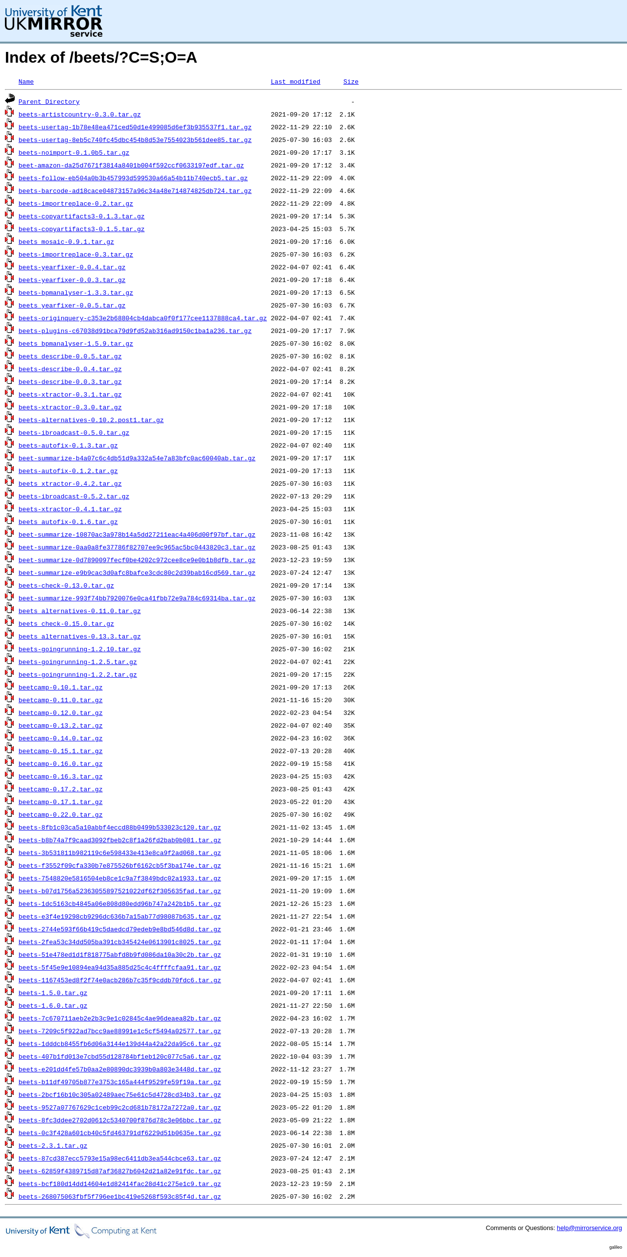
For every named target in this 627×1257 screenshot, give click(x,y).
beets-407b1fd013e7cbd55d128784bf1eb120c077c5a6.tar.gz (120, 1056)
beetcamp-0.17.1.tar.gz (61, 801)
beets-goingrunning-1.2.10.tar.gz (80, 648)
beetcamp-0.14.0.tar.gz (61, 738)
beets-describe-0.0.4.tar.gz (70, 368)
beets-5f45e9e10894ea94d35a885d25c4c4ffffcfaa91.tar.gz (120, 967)
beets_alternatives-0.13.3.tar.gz (80, 636)
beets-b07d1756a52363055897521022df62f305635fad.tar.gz (120, 890)
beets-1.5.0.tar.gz (53, 992)
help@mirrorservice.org (589, 1228)
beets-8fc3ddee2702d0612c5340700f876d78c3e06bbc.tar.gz (120, 1119)
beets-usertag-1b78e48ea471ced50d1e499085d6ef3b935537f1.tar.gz (135, 126)
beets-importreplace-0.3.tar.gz (76, 254)
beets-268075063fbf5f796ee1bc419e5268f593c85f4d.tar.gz (120, 1196)
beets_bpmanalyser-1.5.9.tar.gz (76, 343)
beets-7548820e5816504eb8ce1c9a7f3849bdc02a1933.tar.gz (120, 878)
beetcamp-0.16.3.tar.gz (61, 776)
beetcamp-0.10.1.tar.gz (61, 687)
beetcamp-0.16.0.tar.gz (61, 763)
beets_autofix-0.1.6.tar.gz (68, 521)
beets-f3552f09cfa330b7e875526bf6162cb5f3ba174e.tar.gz (120, 865)
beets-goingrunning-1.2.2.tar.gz (78, 674)
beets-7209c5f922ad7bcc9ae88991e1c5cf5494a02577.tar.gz (120, 1030)
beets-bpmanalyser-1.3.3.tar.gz (76, 292)
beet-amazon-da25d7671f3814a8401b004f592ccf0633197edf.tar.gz (131, 165)
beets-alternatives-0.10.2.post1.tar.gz (91, 419)
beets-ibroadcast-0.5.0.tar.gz (74, 432)
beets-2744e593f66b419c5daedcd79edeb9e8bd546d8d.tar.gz (120, 929)
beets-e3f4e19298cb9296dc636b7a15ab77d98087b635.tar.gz (120, 916)
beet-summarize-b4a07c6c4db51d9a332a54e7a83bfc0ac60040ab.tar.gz (137, 457)
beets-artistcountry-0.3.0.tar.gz (80, 114)
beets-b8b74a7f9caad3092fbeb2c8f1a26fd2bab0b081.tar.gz (120, 839)
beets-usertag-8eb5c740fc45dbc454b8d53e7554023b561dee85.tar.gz (135, 139)
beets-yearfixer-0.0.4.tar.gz (72, 266)
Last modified (295, 81)
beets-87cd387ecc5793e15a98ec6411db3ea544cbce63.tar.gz (120, 1158)
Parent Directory (49, 101)
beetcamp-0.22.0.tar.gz (61, 814)
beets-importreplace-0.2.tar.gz (76, 203)
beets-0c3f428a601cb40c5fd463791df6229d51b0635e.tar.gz (120, 1132)
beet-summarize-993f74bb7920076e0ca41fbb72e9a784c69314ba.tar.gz (137, 597)
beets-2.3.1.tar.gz (53, 1145)
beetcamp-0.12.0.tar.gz (61, 712)
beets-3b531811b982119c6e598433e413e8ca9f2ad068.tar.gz (120, 852)
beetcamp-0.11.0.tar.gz (61, 699)
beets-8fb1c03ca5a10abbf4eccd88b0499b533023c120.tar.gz (120, 827)
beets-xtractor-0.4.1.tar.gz (70, 508)
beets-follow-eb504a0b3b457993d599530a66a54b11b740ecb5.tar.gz (133, 177)
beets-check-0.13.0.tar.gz (66, 585)
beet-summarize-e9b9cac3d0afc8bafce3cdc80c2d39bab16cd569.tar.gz (137, 572)
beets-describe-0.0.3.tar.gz (70, 381)
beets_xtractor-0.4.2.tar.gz (70, 483)
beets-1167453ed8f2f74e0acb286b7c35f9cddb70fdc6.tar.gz (120, 979)
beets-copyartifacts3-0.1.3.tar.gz (82, 216)
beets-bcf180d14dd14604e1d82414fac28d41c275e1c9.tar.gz (120, 1183)
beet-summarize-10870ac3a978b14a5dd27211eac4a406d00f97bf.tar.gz (137, 534)
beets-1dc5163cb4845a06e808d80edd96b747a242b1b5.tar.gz (120, 903)
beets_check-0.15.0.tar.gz (66, 623)
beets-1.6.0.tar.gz (53, 1005)
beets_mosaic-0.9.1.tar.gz (66, 241)
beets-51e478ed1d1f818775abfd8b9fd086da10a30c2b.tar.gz (120, 954)
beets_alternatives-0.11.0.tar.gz (80, 610)
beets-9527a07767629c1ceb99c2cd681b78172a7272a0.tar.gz (120, 1107)
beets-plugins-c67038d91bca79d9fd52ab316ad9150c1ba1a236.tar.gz (135, 330)
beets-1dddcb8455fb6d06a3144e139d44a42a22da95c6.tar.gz (120, 1043)
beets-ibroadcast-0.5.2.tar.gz (74, 496)
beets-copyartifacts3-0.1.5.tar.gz (82, 228)
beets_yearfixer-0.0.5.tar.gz (72, 305)
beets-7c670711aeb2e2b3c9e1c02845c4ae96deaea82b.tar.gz (120, 1018)
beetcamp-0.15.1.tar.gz (61, 750)
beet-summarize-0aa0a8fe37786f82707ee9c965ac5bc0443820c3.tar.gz (137, 547)
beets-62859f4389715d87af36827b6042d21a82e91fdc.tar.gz (120, 1170)
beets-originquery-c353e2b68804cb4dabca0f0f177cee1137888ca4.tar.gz (143, 317)
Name (26, 81)
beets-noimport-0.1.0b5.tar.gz (74, 152)
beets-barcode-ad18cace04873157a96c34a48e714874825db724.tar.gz (135, 190)
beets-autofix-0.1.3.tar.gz (68, 445)
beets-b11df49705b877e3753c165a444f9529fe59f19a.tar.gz (120, 1081)
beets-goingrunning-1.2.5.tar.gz (78, 661)
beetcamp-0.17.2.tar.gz (61, 788)
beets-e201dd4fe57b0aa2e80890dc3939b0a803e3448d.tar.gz (120, 1069)
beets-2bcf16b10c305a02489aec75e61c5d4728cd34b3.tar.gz (120, 1094)
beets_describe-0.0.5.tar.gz (70, 356)
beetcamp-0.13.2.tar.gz (61, 725)
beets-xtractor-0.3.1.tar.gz (70, 394)
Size (351, 81)
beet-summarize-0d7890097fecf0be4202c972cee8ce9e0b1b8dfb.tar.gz (137, 559)
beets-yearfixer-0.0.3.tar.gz (72, 279)
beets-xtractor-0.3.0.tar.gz (70, 407)
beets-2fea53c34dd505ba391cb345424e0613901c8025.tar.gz (120, 941)
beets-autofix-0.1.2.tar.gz (68, 470)
